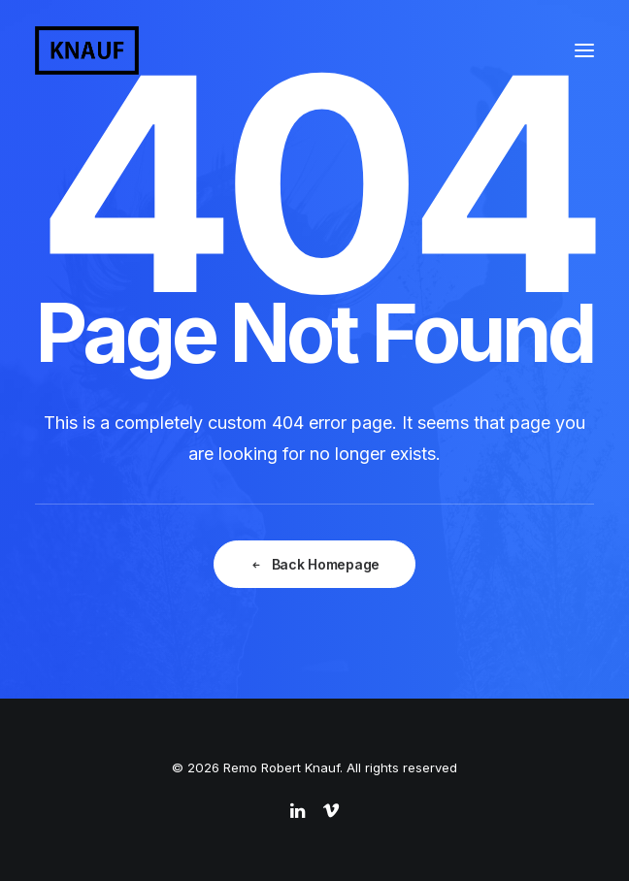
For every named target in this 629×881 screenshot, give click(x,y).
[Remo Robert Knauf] (87, 50)
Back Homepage (314, 565)
